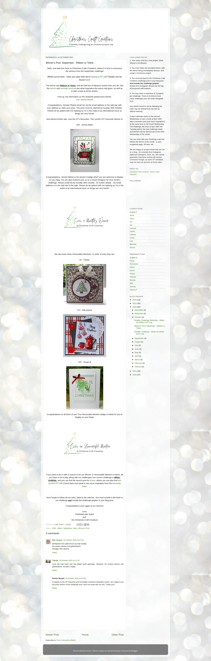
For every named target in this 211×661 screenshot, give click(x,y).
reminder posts (67, 88)
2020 (135, 375)
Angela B (133, 258)
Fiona (132, 261)
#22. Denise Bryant (84, 100)
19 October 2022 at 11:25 (69, 560)
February (139, 363)
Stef (131, 283)
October (138, 317)
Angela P (133, 212)
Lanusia (133, 228)
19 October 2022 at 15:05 (75, 578)
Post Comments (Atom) (66, 640)
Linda (132, 238)
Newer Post (52, 634)
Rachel (132, 280)
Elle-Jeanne (57, 540)
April (137, 356)
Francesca (134, 264)
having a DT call (98, 77)
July (136, 345)
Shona (132, 247)
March (137, 360)
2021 (135, 371)
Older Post (118, 634)
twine (75, 528)
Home (85, 634)
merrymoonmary (113, 651)
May (137, 352)
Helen (132, 267)
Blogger (134, 651)
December (139, 310)
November (139, 314)
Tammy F (133, 290)
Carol (132, 219)
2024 (135, 300)
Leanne (133, 235)
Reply (54, 552)
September (67, 528)
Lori (131, 241)
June (137, 349)
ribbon (59, 528)
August (138, 342)
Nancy (132, 274)
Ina (131, 222)
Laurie (132, 231)
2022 (54, 528)
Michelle (133, 244)
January (138, 367)
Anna (132, 215)
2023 (135, 303)
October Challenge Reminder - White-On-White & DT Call (149, 321)
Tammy (133, 287)
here (87, 80)
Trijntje (55, 560)
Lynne (132, 270)
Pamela (133, 277)
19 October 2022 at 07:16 (73, 540)
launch (53, 88)
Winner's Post (83, 528)
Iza (131, 225)
